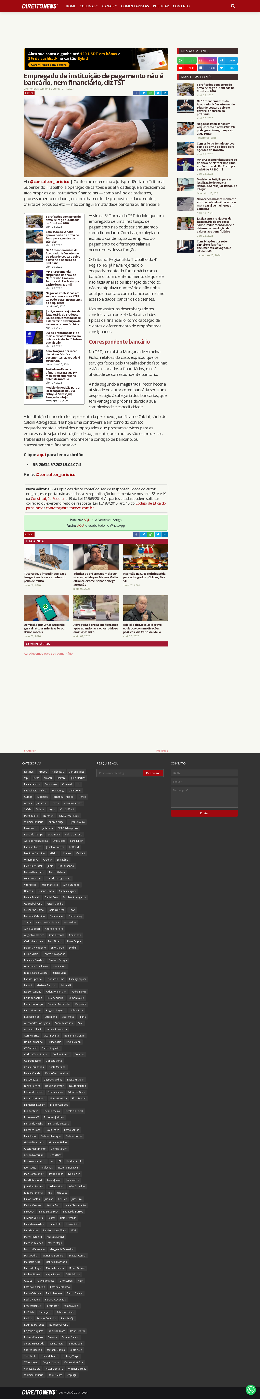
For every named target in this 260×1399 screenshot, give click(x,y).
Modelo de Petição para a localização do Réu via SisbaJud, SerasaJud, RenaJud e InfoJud (63, 392)
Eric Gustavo (31, 1111)
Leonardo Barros (73, 1211)
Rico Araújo (67, 1318)
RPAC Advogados (68, 828)
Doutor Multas (77, 1086)
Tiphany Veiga (71, 1356)
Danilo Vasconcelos (56, 1073)
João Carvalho (77, 1186)
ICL (59, 1161)
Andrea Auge (56, 822)
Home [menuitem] (71, 6)
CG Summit (30, 1048)
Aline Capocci (32, 929)
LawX (72, 910)
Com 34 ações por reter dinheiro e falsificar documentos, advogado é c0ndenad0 (63, 355)
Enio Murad (57, 947)
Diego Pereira (32, 1086)
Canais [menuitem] (108, 6)
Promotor (52, 1306)
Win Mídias (70, 922)
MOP (73, 1230)
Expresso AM (31, 1117)
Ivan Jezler (74, 1174)
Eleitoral (61, 778)
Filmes (82, 797)
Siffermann (50, 1016)
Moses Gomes (77, 1268)
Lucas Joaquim (77, 979)
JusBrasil (74, 847)
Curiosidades (76, 771)
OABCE (28, 1280)
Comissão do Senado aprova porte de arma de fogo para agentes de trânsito (62, 236)
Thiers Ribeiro (49, 1356)
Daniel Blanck (32, 897)
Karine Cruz (53, 1205)
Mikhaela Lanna (55, 1268)
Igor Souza (30, 1167)
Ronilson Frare (57, 1331)
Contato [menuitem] (181, 6)
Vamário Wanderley (47, 922)
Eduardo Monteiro (34, 1098)
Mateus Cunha (77, 1255)
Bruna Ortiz (54, 1042)
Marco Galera (57, 872)
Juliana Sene (59, 972)
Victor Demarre (54, 1368)
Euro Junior (76, 841)
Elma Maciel (79, 1098)
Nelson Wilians (32, 991)
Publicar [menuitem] (161, 6)
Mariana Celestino (34, 916)
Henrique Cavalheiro (36, 966)
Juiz (50, 1192)
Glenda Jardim (59, 1148)
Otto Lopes (66, 1280)
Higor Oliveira (77, 822)
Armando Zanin (33, 1029)
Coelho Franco (61, 1054)
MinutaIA (66, 985)
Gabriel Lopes (74, 1136)
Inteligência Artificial (35, 790)
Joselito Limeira (55, 847)
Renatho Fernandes (59, 1004)
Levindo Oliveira (33, 1218)
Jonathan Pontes (33, 1186)
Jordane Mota (56, 1186)
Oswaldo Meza (45, 1280)
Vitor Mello (30, 885)
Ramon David (76, 998)
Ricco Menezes (32, 1010)
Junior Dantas (32, 1199)
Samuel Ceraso (70, 1337)
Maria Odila (31, 1255)
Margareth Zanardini (62, 1249)
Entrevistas (59, 841)
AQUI (87, 520)
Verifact (80, 853)
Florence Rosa (32, 1130)
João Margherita (33, 1192)
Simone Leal (75, 1343)
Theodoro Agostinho (58, 878)
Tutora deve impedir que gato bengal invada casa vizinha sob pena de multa (45, 577)
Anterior (31, 750)
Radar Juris (45, 1312)
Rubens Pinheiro (33, 1337)
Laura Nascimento (75, 1205)
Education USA (58, 1098)
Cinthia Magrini (67, 891)
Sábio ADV (76, 1350)
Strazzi (48, 778)
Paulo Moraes (54, 1293)
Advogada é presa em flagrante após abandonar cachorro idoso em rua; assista (95, 628)
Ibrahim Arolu (74, 1161)
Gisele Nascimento (35, 1148)
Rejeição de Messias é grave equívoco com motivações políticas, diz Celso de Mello (142, 628)
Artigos (43, 771)
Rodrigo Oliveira (58, 1324)
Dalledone (75, 790)
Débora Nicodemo (35, 947)
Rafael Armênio (65, 1312)
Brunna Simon (46, 891)
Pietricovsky (75, 916)
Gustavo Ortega (58, 960)
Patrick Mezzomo (60, 1287)
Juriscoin (42, 803)
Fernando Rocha (33, 1123)
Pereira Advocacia (55, 1299)
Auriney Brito (31, 1035)
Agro (52, 809)
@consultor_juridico (49, 181)
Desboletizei (31, 1079)
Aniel (80, 1023)
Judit (50, 866)
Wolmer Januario (33, 822)
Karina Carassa (32, 1205)
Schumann (54, 834)
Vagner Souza (51, 1362)
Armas (28, 803)
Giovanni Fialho (58, 1142)
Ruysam (52, 1337)
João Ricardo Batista (36, 972)
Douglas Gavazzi (54, 1086)
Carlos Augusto (51, 1048)
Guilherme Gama (34, 910)
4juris (82, 1016)
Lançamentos (32, 784)
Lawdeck (29, 1211)
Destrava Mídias (53, 1079)
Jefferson (47, 828)
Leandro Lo (30, 828)
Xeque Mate (55, 1375)
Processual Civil (33, 1306)
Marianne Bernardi (53, 1255)
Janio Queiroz (56, 910)
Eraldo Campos (59, 1104)
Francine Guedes (33, 960)
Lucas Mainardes (33, 1224)
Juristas (49, 1199)
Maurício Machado (56, 1262)
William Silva (31, 859)
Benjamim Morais (74, 1035)
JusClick (62, 1199)
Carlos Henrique (33, 941)
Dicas (36, 778)
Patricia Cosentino (34, 1287)
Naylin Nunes (53, 1274)
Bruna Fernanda (33, 1042)
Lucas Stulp (55, 1224)
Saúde (27, 809)
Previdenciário (55, 998)
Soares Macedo (33, 1350)
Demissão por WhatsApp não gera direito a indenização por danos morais (45, 628)
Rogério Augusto (33, 1331)
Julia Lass (62, 1192)
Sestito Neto (57, 1343)
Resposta (80, 1004)
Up (78, 784)
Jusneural (77, 1199)
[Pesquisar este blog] (120, 773)
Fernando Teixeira (58, 1123)
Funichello (30, 1136)
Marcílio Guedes (73, 803)
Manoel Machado (34, 872)
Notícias (29, 93)
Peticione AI (56, 916)
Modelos (42, 797)
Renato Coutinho (46, 1318)
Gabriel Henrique (51, 1136)
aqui (41, 454)
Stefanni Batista (56, 1350)
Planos (67, 853)
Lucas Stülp (72, 1224)
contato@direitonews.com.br (70, 507)
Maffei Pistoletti (33, 1236)
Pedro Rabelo (32, 1299)
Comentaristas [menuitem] (135, 6)
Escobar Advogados (74, 897)
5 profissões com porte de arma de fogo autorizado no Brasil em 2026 (63, 220)
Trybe (27, 922)
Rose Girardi (77, 1331)
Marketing (58, 790)
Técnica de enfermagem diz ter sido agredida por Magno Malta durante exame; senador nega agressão (95, 579)
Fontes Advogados (54, 954)
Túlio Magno (31, 1362)
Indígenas (47, 1167)
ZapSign (72, 1375)
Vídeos (40, 809)
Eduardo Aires (76, 1092)
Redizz (28, 1318)
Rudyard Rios (31, 1016)
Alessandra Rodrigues (37, 1023)
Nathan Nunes (32, 1274)
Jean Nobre (72, 1180)
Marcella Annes (55, 1236)
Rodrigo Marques (34, 1324)
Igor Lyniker (59, 966)
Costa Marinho (57, 1067)
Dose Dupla (74, 941)
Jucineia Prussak (33, 866)
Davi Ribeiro (55, 941)
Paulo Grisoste (32, 1293)
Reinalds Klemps (33, 834)
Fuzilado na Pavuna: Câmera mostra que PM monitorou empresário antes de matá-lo (61, 374)
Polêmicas (58, 771)
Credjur (47, 859)
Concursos (51, 784)
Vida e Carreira (73, 834)
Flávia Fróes (52, 1130)
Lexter (51, 1218)
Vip (26, 778)
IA (52, 1161)
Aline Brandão (71, 885)
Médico (54, 853)
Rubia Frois (76, 1010)
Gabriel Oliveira (33, 903)
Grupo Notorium (33, 1155)
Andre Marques (64, 1023)
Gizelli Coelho (55, 903)
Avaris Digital (51, 1035)
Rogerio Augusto (55, 1010)
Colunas (79, 1054)
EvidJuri (73, 947)
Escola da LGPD (74, 1111)
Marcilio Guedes (33, 1243)
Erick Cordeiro (51, 1111)
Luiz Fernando (66, 866)
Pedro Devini (79, 991)
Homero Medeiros (35, 1161)
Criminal (67, 784)
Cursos (28, 797)
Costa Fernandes (34, 1067)
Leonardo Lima (55, 979)
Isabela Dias (56, 1174)
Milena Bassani (32, 878)
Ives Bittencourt (33, 1180)
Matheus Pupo (32, 1262)
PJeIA (80, 1280)
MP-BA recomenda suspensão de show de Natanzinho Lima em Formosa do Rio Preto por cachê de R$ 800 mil (62, 278)
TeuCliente (30, 1356)
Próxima (161, 750)
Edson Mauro (55, 1092)
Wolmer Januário (33, 1375)
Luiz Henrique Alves (54, 1230)
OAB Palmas (73, 1274)
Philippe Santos (33, 998)
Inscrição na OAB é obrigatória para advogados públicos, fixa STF (144, 577)
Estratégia (62, 859)
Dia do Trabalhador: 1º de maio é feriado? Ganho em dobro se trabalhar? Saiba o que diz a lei (64, 337)
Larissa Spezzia (33, 979)
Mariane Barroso (46, 985)
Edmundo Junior (33, 1092)
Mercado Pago (32, 1268)
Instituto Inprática (68, 1167)
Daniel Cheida (32, 1073)
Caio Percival (56, 935)
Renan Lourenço (33, 1004)
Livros (55, 803)
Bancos (28, 891)
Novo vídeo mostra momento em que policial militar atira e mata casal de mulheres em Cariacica (216, 203)
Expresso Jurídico (54, 1117)
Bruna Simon (73, 1042)
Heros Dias (55, 1155)
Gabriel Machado (34, 1142)
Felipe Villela (31, 954)
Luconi (28, 985)
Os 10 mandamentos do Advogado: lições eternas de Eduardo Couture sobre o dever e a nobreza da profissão (63, 257)
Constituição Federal (48, 498)
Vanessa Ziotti (32, 1368)
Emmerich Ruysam (34, 1104)
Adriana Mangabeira (36, 841)
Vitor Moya (68, 1016)
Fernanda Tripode (63, 797)
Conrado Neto (32, 1060)
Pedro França (74, 1293)
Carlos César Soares (36, 1054)
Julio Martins (78, 778)
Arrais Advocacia (57, 1029)
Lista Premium (68, 1218)
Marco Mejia (55, 1243)
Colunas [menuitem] (87, 6)
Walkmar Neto (50, 885)
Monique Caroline (34, 853)
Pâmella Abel (71, 1306)
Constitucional (54, 1060)
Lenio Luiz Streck (48, 1211)
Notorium (48, 815)
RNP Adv (29, 1312)
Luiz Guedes (31, 1230)
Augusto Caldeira (34, 935)
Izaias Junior (54, 1180)
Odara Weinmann (56, 991)
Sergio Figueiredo (34, 1343)
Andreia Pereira (54, 929)
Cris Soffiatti (67, 809)
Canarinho (75, 935)
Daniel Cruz (51, 897)
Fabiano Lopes (32, 847)
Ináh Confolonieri (34, 1174)
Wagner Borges (77, 1368)
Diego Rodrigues (69, 815)
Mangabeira (31, 815)
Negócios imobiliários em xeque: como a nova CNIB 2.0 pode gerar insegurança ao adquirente (64, 298)
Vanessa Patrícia (73, 1362)
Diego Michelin (75, 1079)
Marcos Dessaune (34, 1249)
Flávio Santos (71, 1130)
